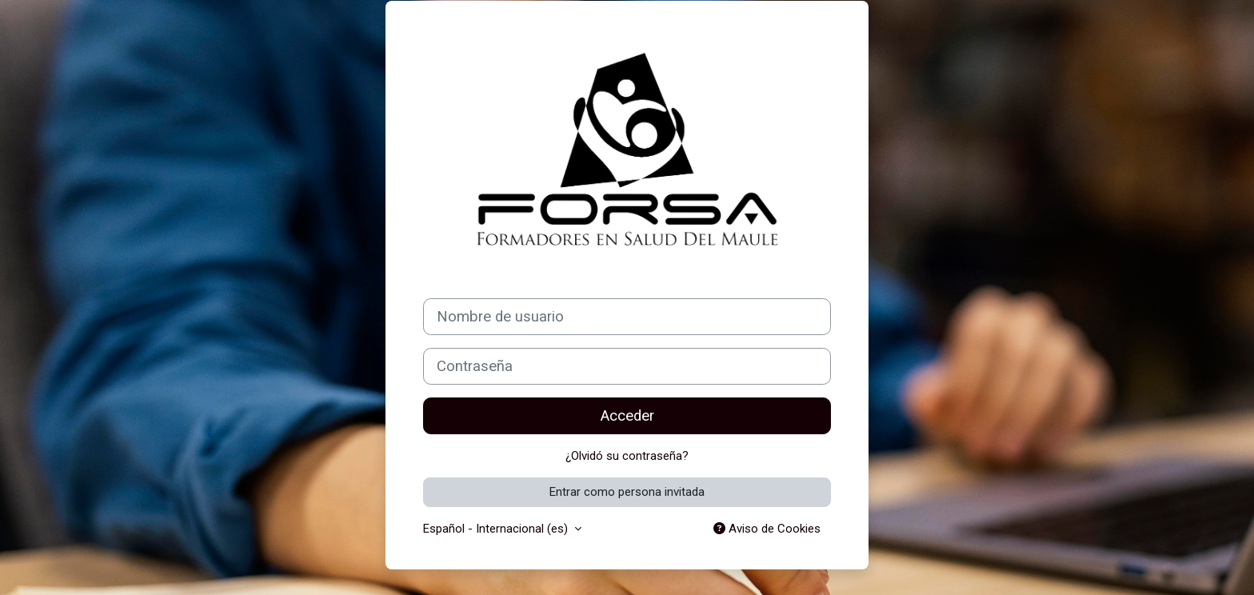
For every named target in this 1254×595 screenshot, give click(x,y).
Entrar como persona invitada (627, 492)
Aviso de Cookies (767, 528)
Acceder (627, 416)
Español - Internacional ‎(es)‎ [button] (497, 528)
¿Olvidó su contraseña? (627, 456)
